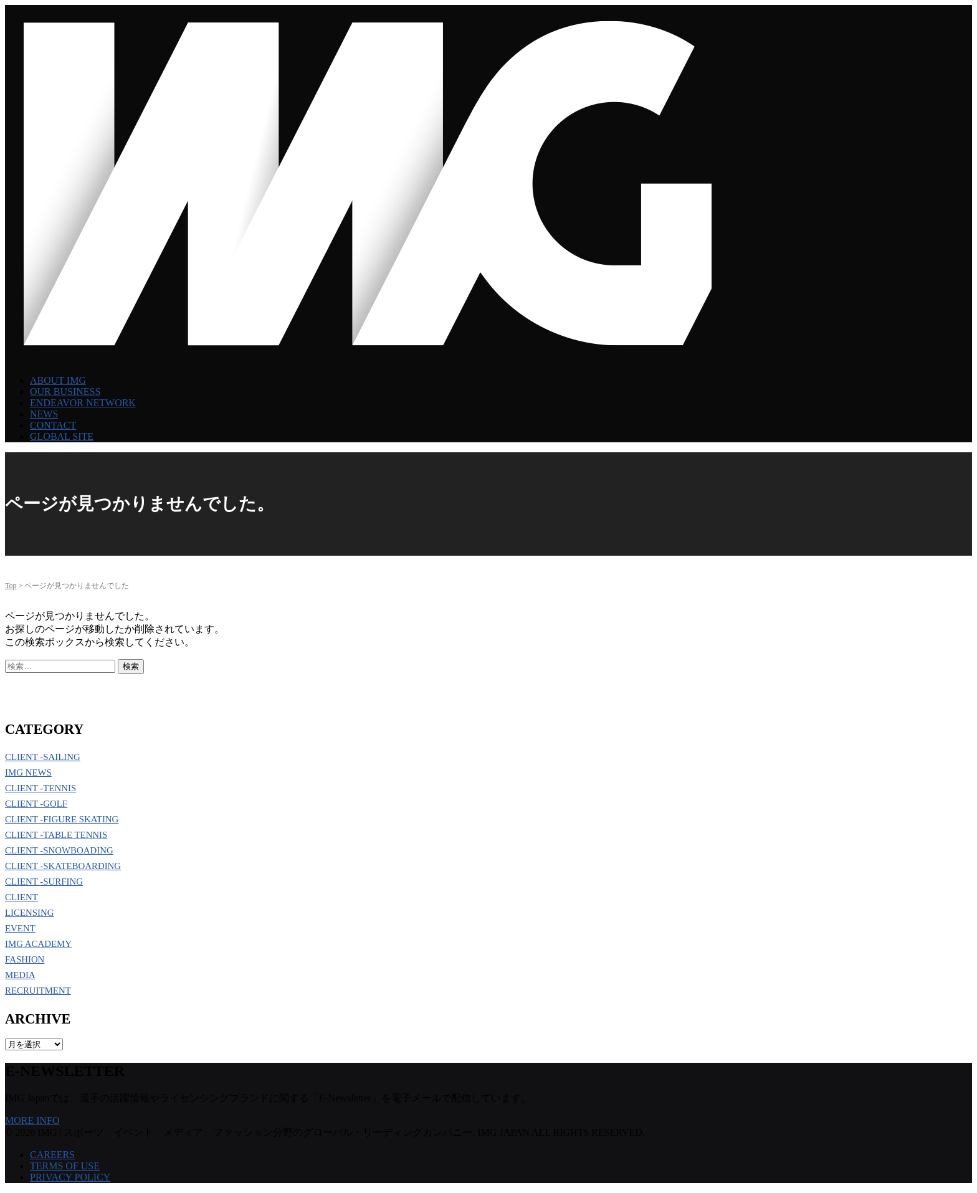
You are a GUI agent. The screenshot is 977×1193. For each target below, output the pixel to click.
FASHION (24, 959)
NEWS (44, 414)
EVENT (20, 928)
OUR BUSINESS (65, 391)
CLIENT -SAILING (42, 757)
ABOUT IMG (58, 380)
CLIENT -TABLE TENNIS (56, 835)
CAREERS (52, 1154)
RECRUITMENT (38, 991)
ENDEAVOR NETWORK (83, 402)
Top (11, 585)
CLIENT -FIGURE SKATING (61, 819)
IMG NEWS (28, 772)
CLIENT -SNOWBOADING (59, 850)
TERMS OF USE (65, 1166)
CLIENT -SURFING (44, 881)
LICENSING (29, 913)
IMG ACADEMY (38, 944)
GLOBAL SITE (61, 436)
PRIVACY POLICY (70, 1177)
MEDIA (20, 975)
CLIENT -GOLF (36, 804)
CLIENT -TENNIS (40, 788)
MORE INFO (32, 1120)
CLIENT (21, 897)
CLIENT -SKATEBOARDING (63, 866)
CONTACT (53, 425)
